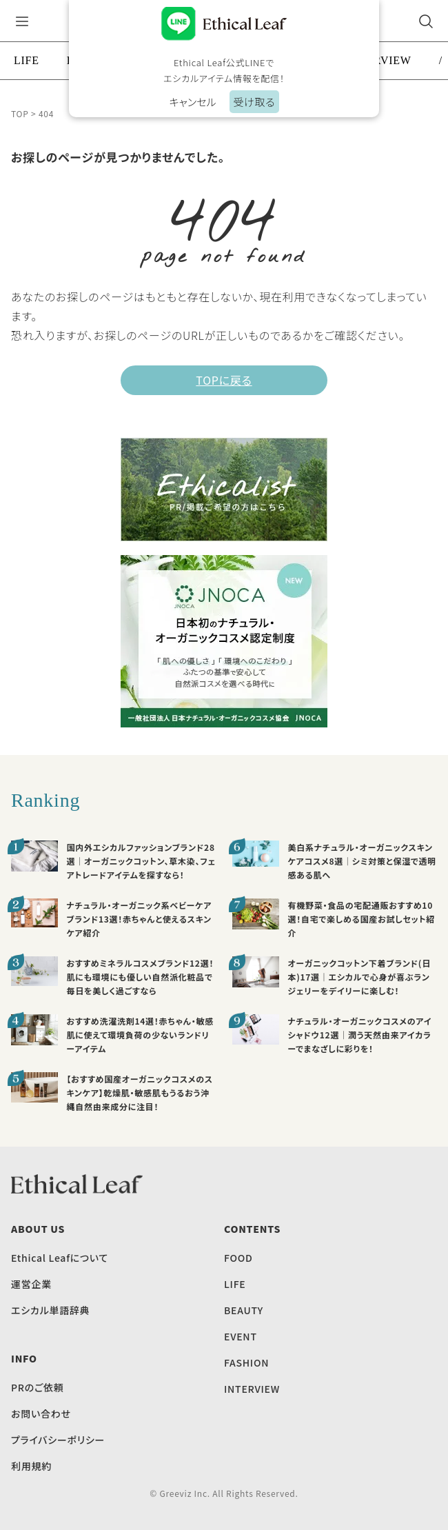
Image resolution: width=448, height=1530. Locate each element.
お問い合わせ (41, 1413)
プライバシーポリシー (58, 1440)
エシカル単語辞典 (50, 1310)
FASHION (246, 1362)
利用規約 (31, 1466)
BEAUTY (243, 1310)
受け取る (254, 101)
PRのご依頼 (37, 1387)
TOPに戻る (224, 380)
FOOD (238, 1258)
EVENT (240, 1336)
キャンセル (192, 101)
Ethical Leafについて (59, 1258)
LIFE (26, 60)
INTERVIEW (252, 1389)
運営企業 (31, 1284)
